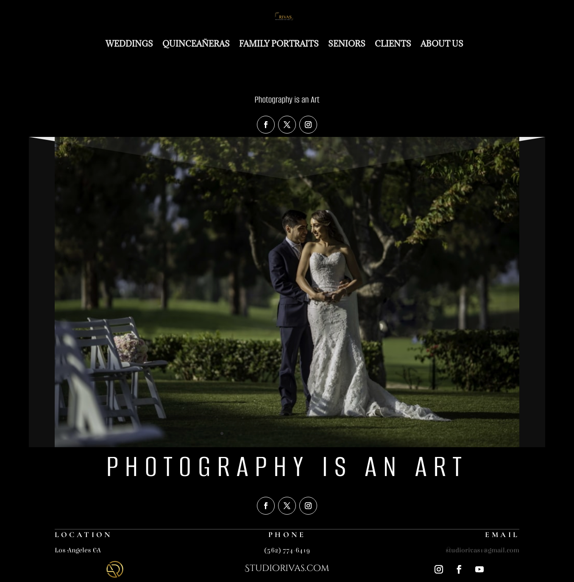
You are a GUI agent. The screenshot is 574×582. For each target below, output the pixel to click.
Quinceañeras (196, 44)
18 (344, 433)
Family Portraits (279, 44)
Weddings (129, 44)
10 (286, 433)
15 (322, 433)
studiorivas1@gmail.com (482, 550)
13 (308, 433)
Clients (393, 44)
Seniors (346, 44)
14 (315, 433)
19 (351, 433)
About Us (442, 44)
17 (337, 433)
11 (294, 433)
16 (330, 433)
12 (301, 433)
